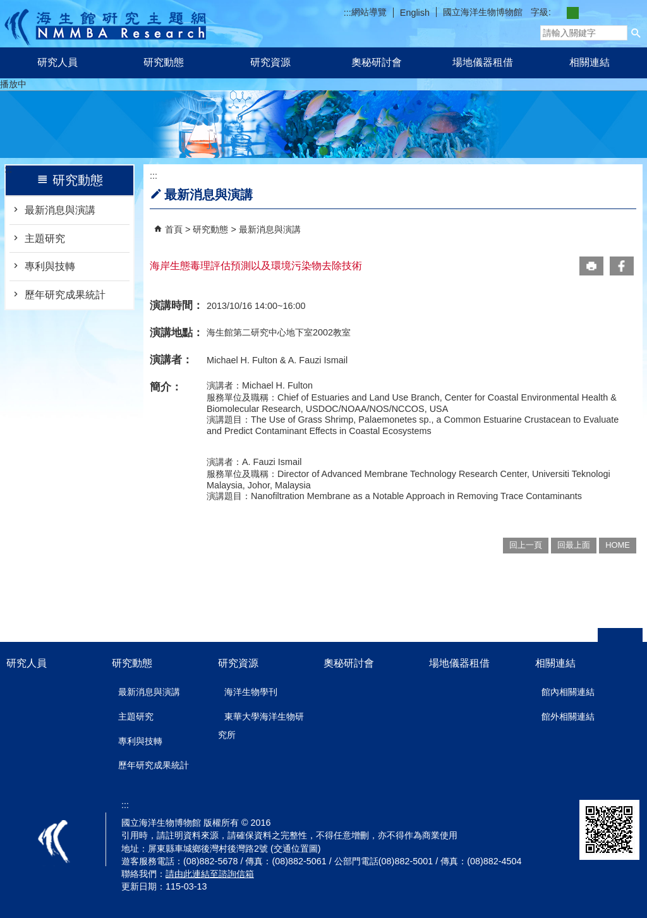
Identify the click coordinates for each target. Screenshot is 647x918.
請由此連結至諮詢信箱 (210, 874)
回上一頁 (525, 545)
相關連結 (589, 62)
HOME (617, 545)
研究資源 (270, 62)
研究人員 (57, 62)
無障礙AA (545, 809)
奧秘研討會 (376, 62)
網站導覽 (369, 12)
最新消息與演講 (60, 210)
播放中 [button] (13, 84)
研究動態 (163, 62)
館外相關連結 (568, 716)
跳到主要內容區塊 (6, 6)
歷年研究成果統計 (65, 294)
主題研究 (45, 238)
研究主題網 (105, 23)
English (415, 13)
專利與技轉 (50, 266)
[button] (636, 33)
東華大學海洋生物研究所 (261, 725)
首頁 (174, 229)
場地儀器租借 (482, 62)
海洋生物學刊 (250, 692)
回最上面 (573, 545)
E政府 (497, 814)
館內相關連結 (568, 692)
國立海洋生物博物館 (483, 12)
